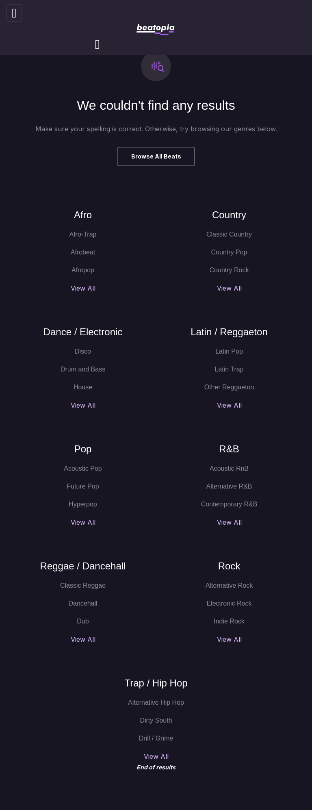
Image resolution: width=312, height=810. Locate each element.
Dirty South (156, 720)
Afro (83, 214)
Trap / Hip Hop (155, 683)
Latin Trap (228, 369)
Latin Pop (229, 351)
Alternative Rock (229, 585)
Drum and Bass (83, 369)
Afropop (83, 270)
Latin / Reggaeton (229, 331)
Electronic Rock (228, 603)
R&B (229, 448)
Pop (83, 448)
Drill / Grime (156, 738)
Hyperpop (83, 504)
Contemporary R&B (229, 504)
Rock (229, 565)
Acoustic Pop (83, 468)
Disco (83, 351)
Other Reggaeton (229, 387)
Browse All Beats (156, 156)
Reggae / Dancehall (83, 565)
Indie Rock (229, 621)
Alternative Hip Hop (156, 702)
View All (83, 288)
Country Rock (229, 270)
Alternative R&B (229, 486)
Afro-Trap (83, 234)
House (83, 387)
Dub (83, 621)
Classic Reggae (83, 585)
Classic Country (229, 234)
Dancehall (82, 603)
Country (229, 214)
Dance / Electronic (83, 331)
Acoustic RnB (229, 468)
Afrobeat (83, 252)
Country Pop (229, 252)
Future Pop (83, 486)
